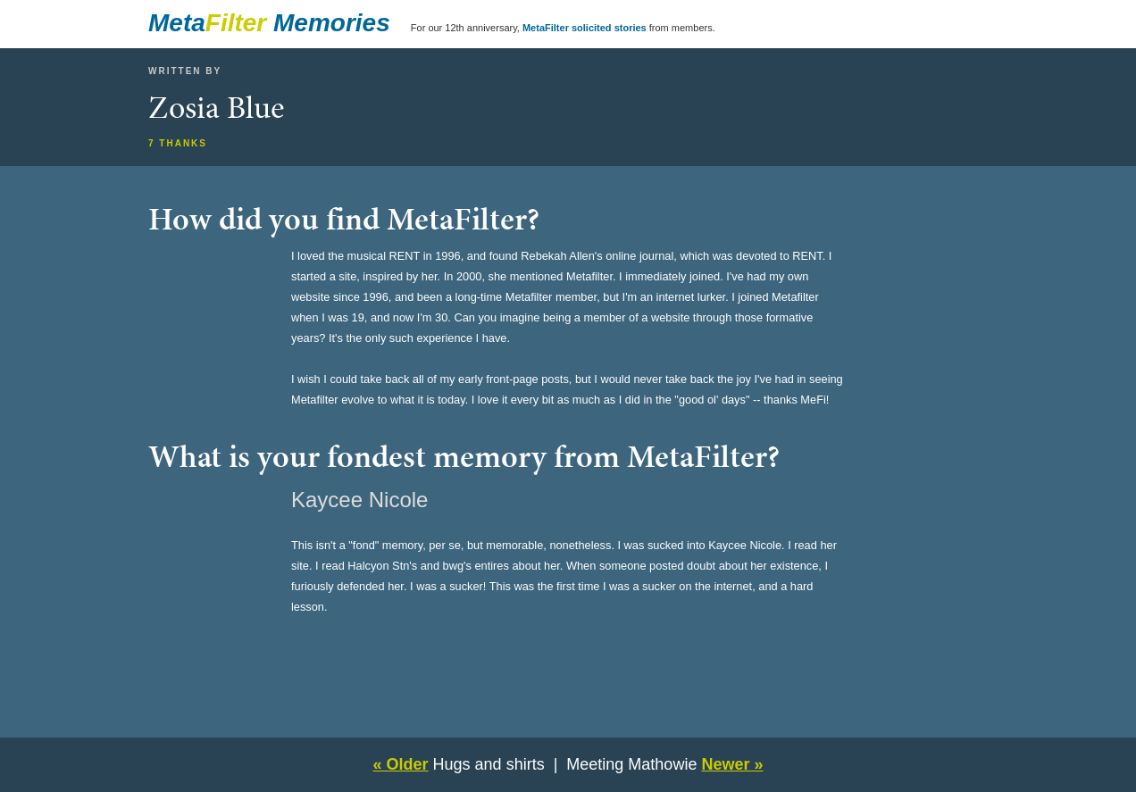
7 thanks (177, 143)
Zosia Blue (216, 107)
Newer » (732, 764)
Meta (176, 23)
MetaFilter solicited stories (584, 27)
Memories (331, 23)
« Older (401, 764)
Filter (235, 23)
